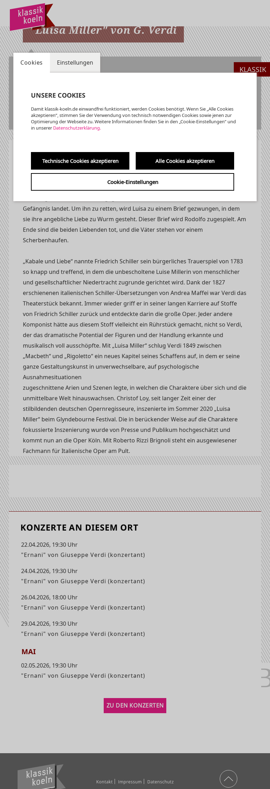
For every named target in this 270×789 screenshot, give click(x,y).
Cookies (31, 62)
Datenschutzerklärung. (77, 128)
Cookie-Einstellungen (132, 181)
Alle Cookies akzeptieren (184, 160)
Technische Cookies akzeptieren (80, 160)
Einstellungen (75, 62)
